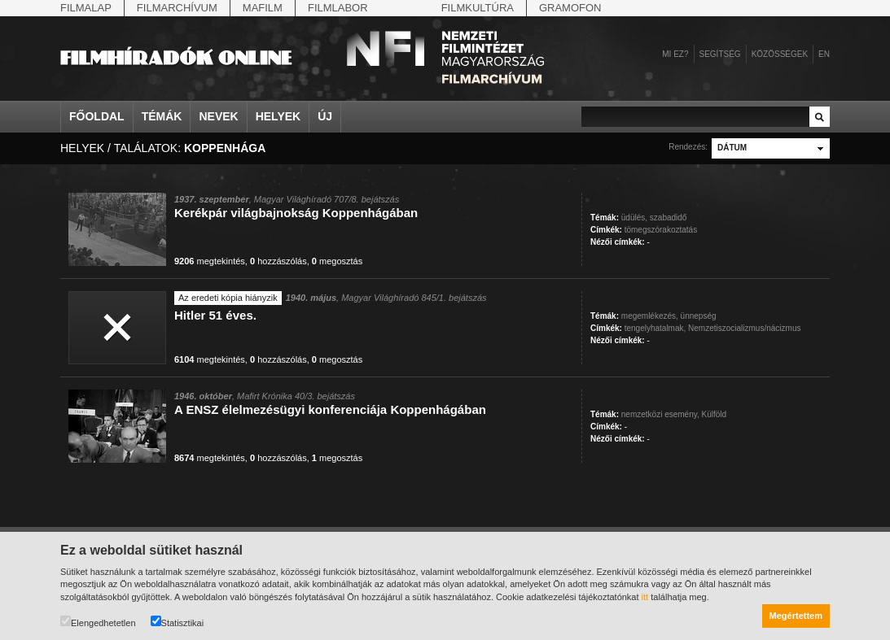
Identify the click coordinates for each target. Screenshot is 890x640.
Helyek (278, 116)
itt (645, 597)
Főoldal (97, 116)
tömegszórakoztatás (661, 229)
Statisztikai (177, 622)
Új (325, 116)
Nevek (218, 116)
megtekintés (209, 261)
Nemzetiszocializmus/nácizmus (744, 328)
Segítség (720, 54)
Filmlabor (338, 8)
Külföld (714, 414)
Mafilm (263, 8)
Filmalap (86, 8)
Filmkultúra (477, 8)
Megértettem (795, 615)
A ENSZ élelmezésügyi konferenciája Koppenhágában (330, 409)
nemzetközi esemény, (660, 414)
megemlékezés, (649, 315)
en (824, 54)
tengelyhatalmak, (655, 328)
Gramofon (570, 8)
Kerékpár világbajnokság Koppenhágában (296, 213)
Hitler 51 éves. (215, 315)
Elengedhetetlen (98, 622)
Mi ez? (675, 54)
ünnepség (699, 315)
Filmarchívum (177, 8)
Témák (162, 116)
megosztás (337, 261)
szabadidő (668, 217)
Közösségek (780, 54)
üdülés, (634, 217)
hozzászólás (278, 261)
